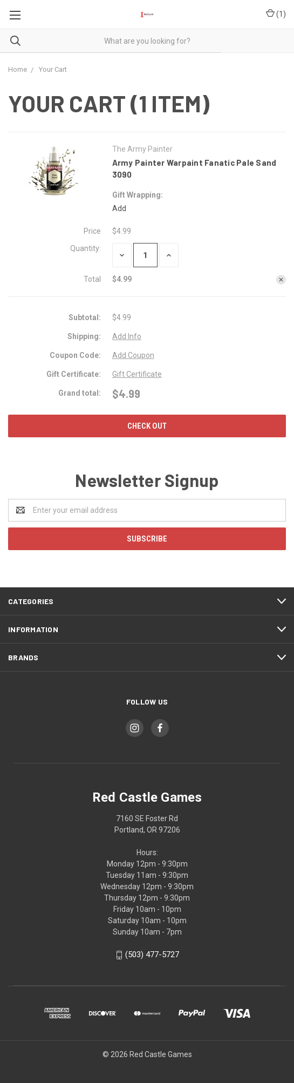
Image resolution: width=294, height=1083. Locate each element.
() (276, 14)
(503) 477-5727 (152, 954)
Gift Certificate (137, 374)
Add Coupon (133, 355)
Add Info (126, 336)
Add (119, 208)
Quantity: (85, 248)
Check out (147, 426)
